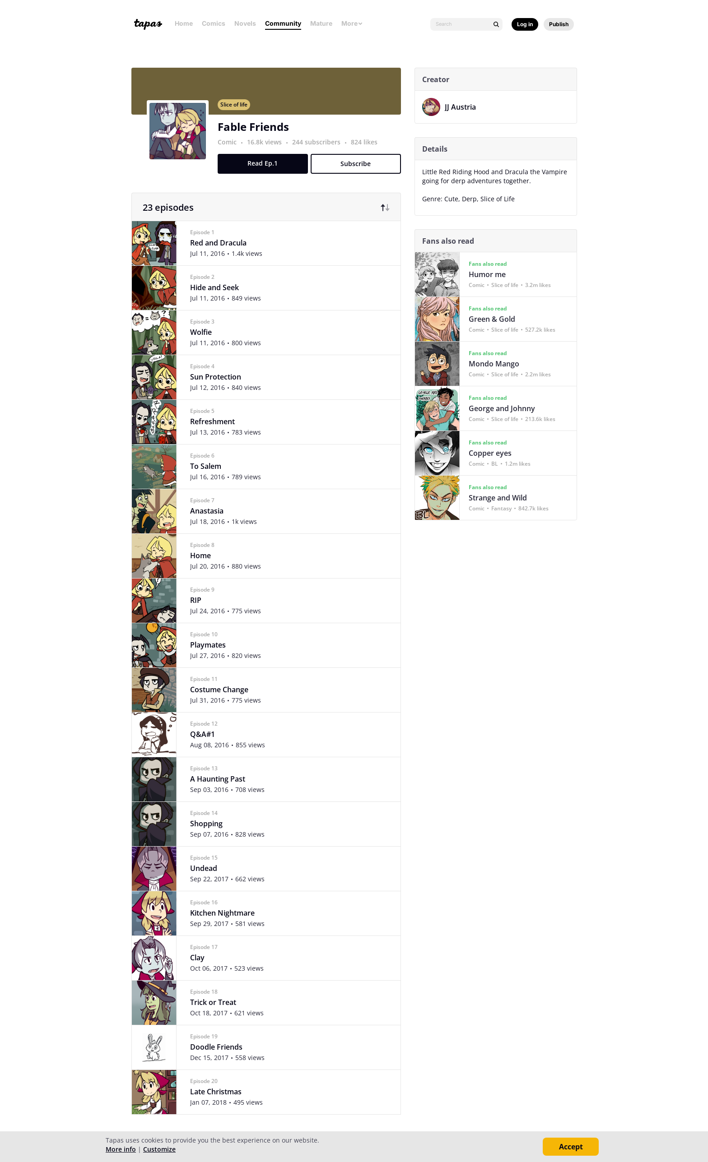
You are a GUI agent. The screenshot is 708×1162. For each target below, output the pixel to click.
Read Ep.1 (267, 168)
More (352, 23)
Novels (245, 23)
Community (283, 23)
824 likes (367, 147)
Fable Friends (257, 132)
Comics (213, 23)
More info (121, 1149)
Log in (525, 24)
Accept (571, 1147)
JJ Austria (464, 106)
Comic (230, 147)
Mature (321, 23)
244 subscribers (321, 147)
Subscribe (360, 169)
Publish (558, 24)
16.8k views (269, 147)
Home (184, 23)
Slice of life (237, 110)
